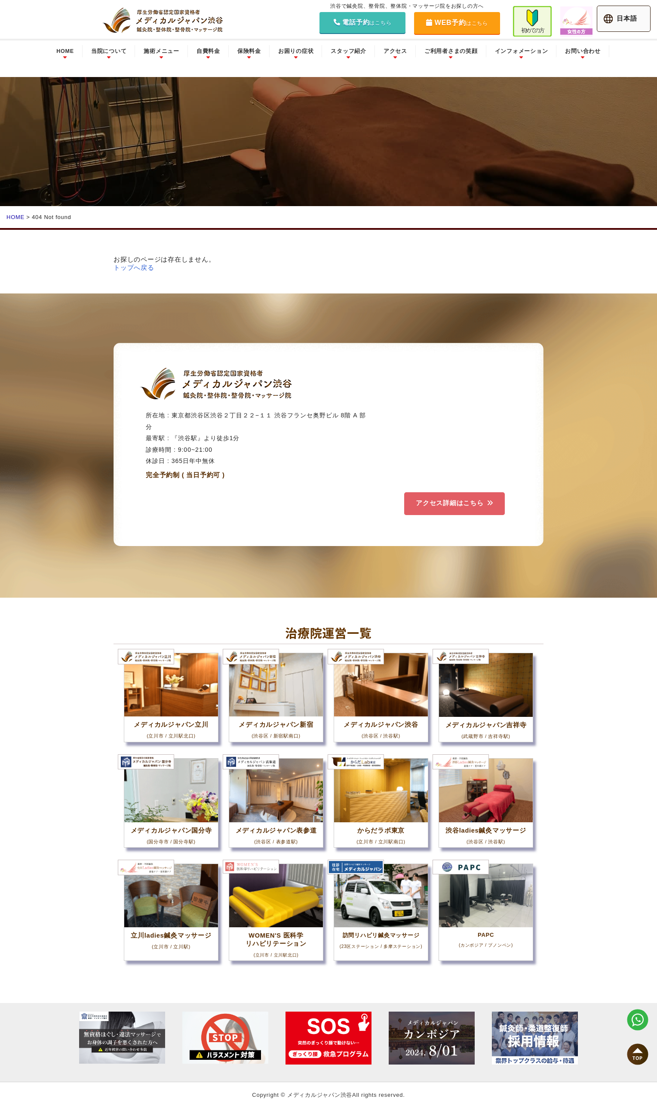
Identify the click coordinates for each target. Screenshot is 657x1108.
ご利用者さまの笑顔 (451, 51)
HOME (65, 51)
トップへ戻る (134, 267)
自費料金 (208, 51)
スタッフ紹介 (348, 51)
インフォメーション (521, 51)
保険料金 (249, 51)
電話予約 (363, 22)
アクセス (395, 51)
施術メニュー (161, 51)
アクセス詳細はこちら (449, 502)
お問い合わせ (583, 51)
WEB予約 (457, 22)
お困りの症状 (296, 51)
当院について (109, 51)
